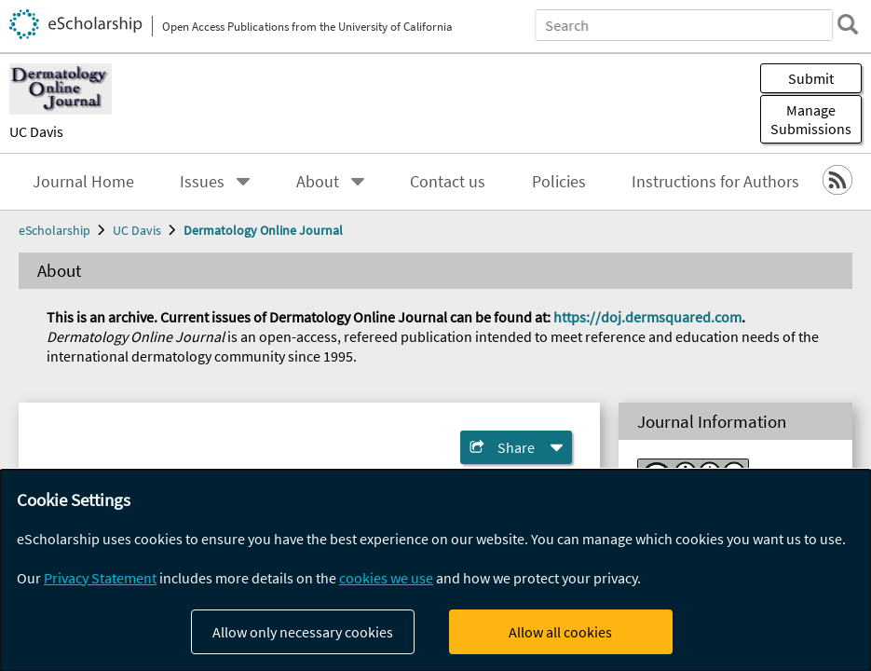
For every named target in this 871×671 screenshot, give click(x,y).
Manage (810, 119)
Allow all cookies (560, 632)
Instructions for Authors (715, 181)
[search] (847, 24)
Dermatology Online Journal (263, 230)
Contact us (447, 181)
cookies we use (386, 577)
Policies (559, 181)
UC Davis (36, 131)
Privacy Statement (100, 577)
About (317, 181)
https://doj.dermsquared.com (647, 317)
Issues (202, 181)
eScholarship (54, 230)
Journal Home (83, 181)
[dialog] (435, 570)
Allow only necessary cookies (302, 632)
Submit (811, 78)
